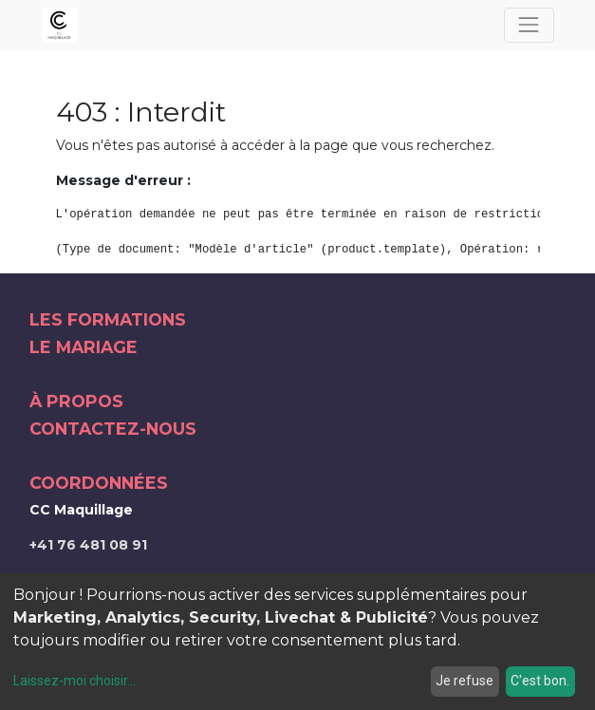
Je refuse (464, 680)
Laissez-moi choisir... (74, 680)
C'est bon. (540, 680)
